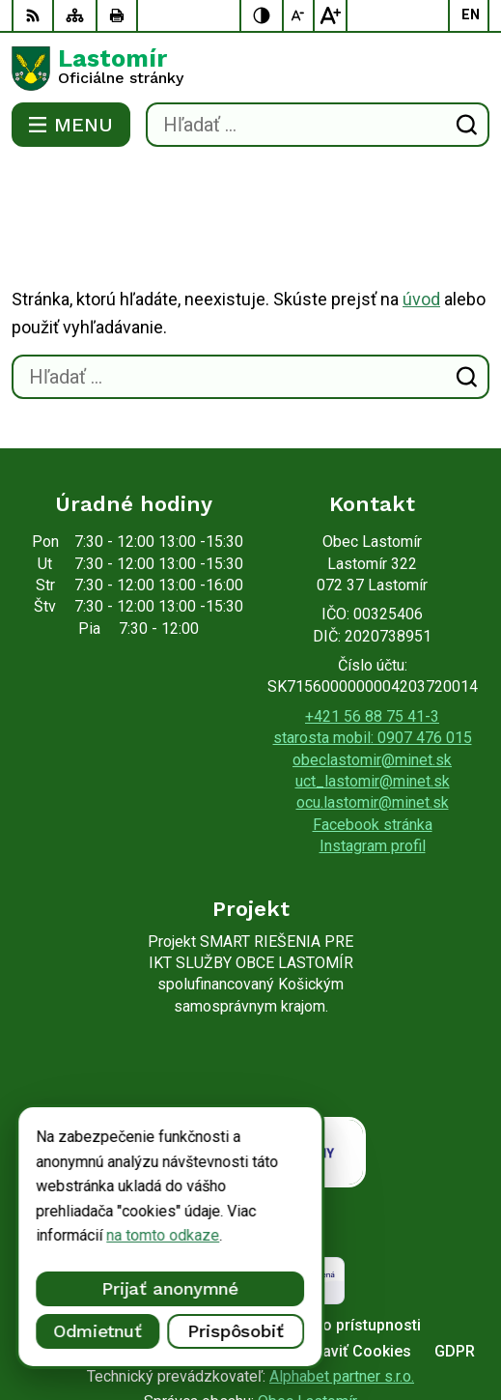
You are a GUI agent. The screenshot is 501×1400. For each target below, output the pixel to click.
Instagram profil (373, 768)
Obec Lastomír (307, 1324)
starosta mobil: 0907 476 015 (372, 660)
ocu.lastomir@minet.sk (372, 725)
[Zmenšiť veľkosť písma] (299, 15)
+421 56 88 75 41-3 (372, 639)
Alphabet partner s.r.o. (341, 1299)
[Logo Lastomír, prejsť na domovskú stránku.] (250, 68)
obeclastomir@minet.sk (372, 682)
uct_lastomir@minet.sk (372, 704)
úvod (421, 222)
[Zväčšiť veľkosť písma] (330, 15)
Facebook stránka (372, 747)
